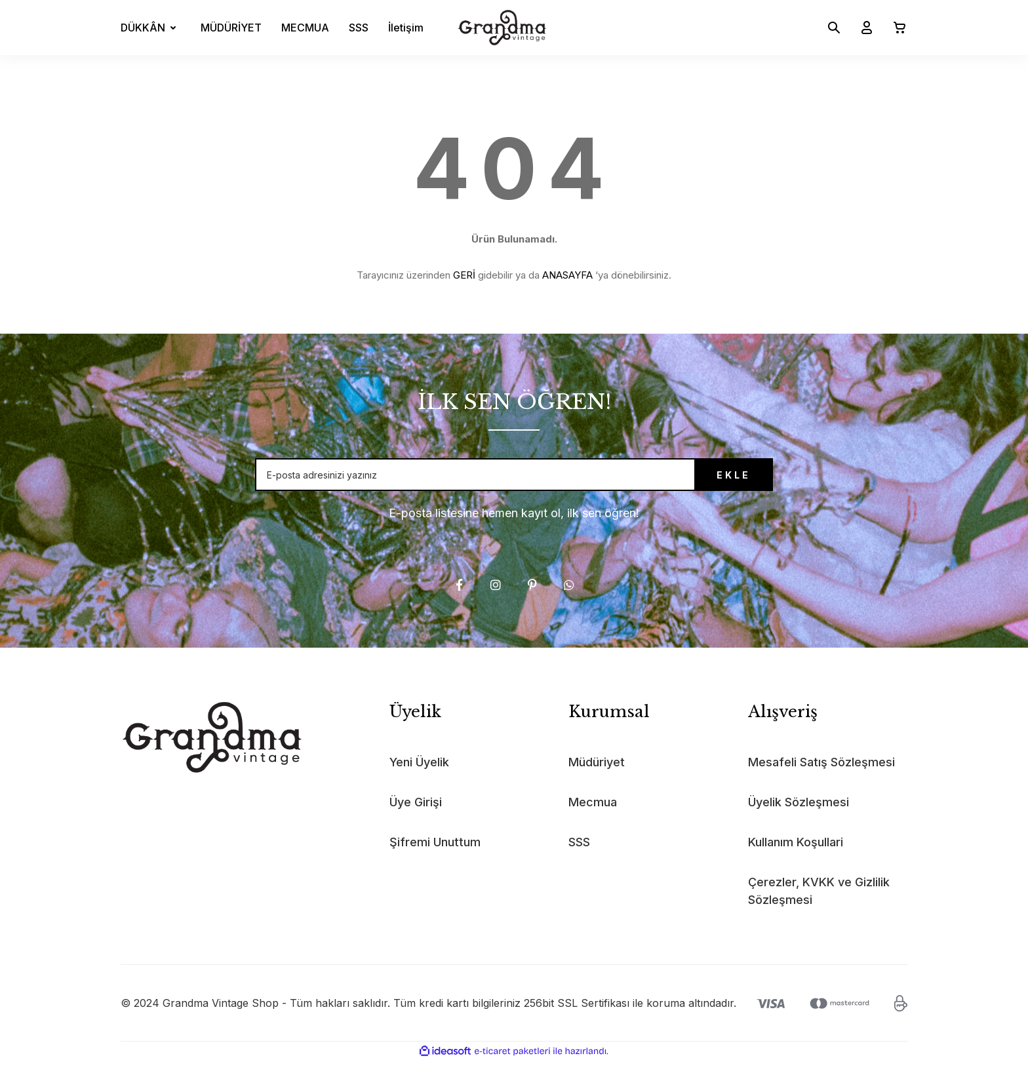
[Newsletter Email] (514, 483)
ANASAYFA (567, 275)
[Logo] (502, 27)
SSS (358, 27)
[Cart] (894, 27)
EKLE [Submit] (701, 484)
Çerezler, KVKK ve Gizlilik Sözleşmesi (819, 909)
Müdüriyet (596, 780)
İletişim (406, 27)
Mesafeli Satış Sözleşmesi (821, 780)
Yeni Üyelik (419, 780)
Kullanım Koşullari (795, 860)
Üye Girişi (415, 820)
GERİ (464, 275)
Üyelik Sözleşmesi (798, 820)
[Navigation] (151, 27)
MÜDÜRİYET (231, 27)
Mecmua (592, 820)
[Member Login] (861, 27)
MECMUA (305, 27)
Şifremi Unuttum (435, 860)
